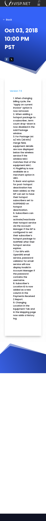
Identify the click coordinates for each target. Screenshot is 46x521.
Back (9, 19)
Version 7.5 (16, 90)
